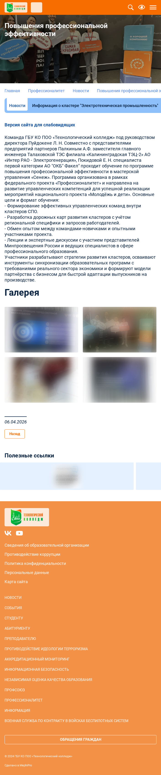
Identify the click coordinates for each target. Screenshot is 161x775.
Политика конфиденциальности (35, 563)
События (13, 608)
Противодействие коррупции (32, 554)
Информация (17, 710)
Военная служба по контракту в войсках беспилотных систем (66, 721)
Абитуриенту (17, 628)
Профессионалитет (46, 90)
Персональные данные (27, 572)
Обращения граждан (80, 739)
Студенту (14, 618)
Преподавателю (20, 639)
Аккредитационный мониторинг (37, 659)
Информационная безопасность (37, 669)
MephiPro (26, 765)
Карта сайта (16, 581)
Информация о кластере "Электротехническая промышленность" (95, 105)
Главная (12, 90)
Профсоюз (15, 690)
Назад (14, 434)
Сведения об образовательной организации (47, 545)
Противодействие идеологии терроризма (46, 649)
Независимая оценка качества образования (48, 680)
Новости (81, 90)
